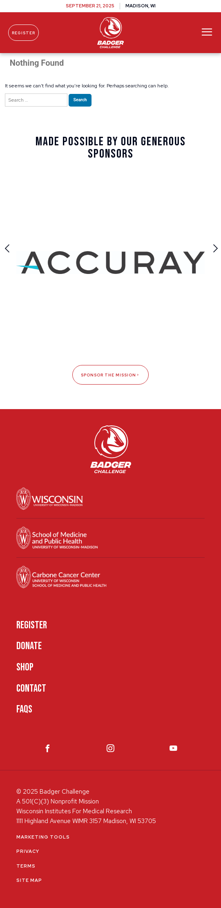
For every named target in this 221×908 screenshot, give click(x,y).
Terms (26, 866)
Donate (29, 646)
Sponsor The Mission (110, 375)
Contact (31, 688)
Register (23, 33)
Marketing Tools (43, 837)
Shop (24, 667)
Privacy (27, 851)
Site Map (29, 880)
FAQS (24, 709)
